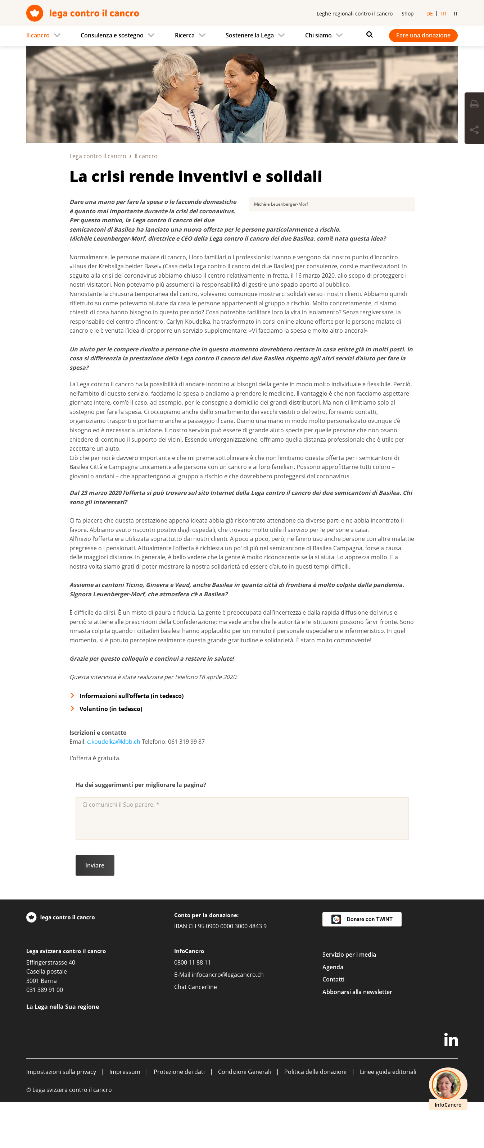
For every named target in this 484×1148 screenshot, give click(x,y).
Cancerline (202, 1033)
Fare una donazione (423, 35)
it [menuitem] (456, 13)
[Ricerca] (368, 35)
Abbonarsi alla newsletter (357, 1038)
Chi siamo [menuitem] (318, 35)
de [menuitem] (429, 13)
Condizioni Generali (244, 1118)
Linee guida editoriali (388, 1118)
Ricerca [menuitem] (185, 35)
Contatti (333, 1025)
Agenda (332, 1013)
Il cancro (146, 156)
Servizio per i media (349, 1000)
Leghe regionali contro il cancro (355, 13)
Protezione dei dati (179, 1118)
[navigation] (242, 36)
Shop (408, 13)
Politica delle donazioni (315, 1118)
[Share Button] (474, 131)
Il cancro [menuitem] (38, 35)
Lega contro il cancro (97, 156)
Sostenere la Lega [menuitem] (250, 35)
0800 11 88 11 (192, 1008)
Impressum (124, 1118)
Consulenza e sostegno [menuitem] (112, 35)
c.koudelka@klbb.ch (113, 788)
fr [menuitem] (443, 13)
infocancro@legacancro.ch (228, 1021)
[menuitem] (45, 36)
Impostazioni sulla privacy (61, 1118)
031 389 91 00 (44, 1036)
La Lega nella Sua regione (62, 1053)
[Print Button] (474, 105)
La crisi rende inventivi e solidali (195, 176)
